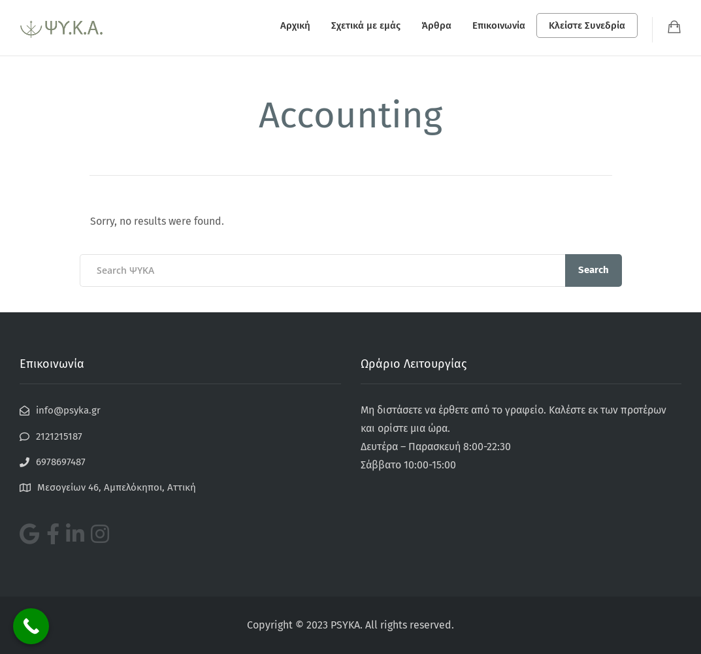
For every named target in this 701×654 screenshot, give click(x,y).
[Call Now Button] (31, 626)
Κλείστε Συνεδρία (587, 25)
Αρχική (295, 25)
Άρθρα (436, 25)
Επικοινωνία (498, 25)
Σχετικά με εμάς (365, 25)
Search (593, 270)
